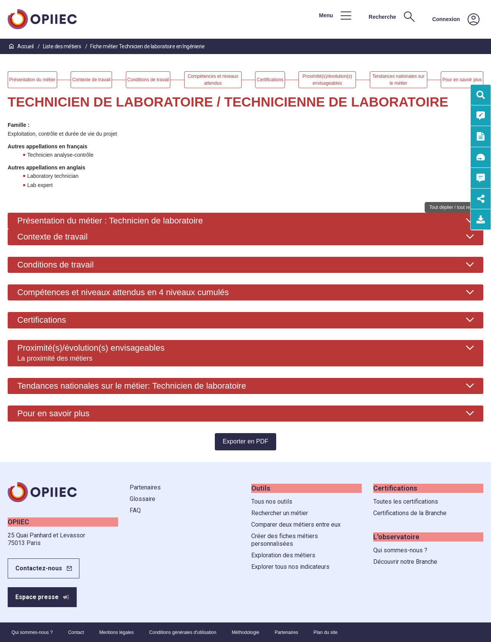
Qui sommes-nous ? (400, 550)
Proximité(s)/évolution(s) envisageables (91, 352)
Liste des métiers (62, 46)
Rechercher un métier (279, 513)
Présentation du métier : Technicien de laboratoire (110, 220)
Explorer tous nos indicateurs (290, 566)
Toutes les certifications (405, 501)
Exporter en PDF (245, 441)
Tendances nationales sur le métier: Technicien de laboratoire (131, 386)
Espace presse (37, 597)
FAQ (135, 510)
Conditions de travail (55, 264)
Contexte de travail (52, 236)
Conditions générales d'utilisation (182, 632)
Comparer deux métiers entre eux (296, 524)
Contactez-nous (38, 568)
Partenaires (145, 487)
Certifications (41, 320)
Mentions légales (116, 632)
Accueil (22, 46)
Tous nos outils (271, 501)
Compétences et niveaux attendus (123, 292)
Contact (76, 632)
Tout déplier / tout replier (454, 207)
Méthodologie (245, 632)
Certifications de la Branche (410, 513)
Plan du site (325, 632)
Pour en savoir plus (53, 413)
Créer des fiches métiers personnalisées (284, 539)
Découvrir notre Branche (405, 561)
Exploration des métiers (283, 555)
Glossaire (142, 498)
